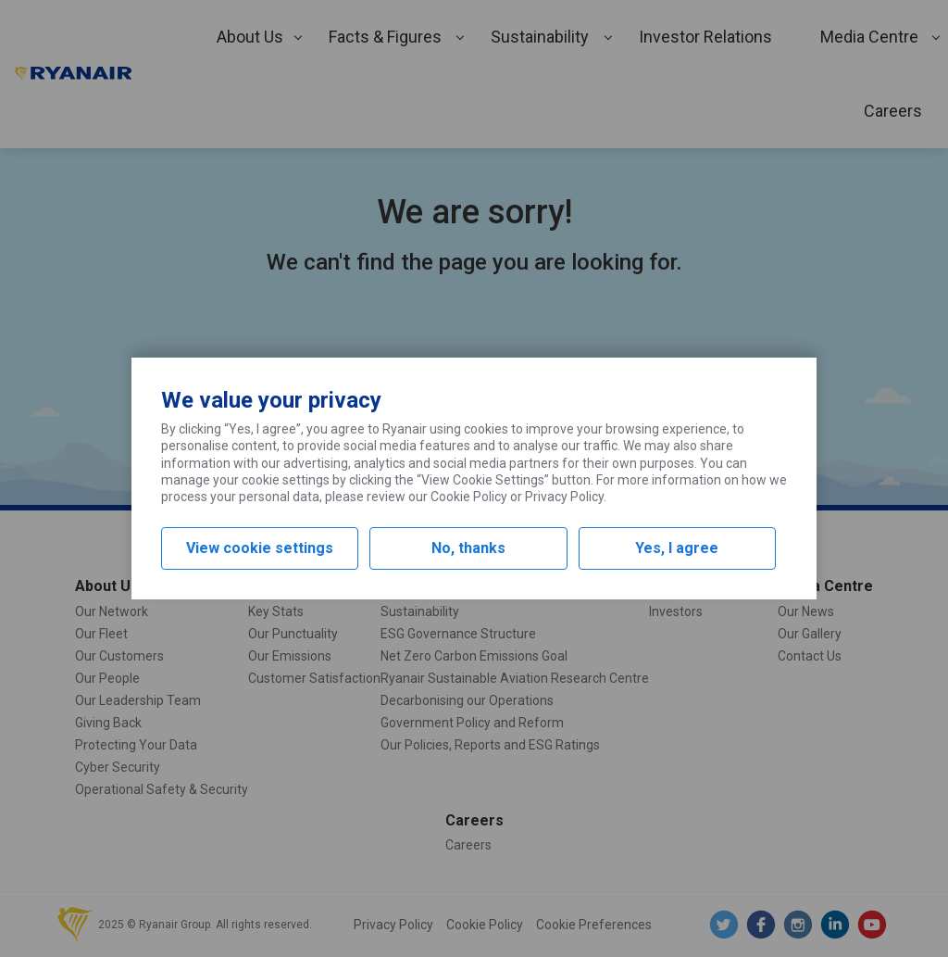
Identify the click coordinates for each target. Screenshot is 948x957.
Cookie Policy (468, 496)
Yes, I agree (676, 548)
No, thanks (468, 548)
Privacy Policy (564, 496)
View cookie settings (259, 548)
